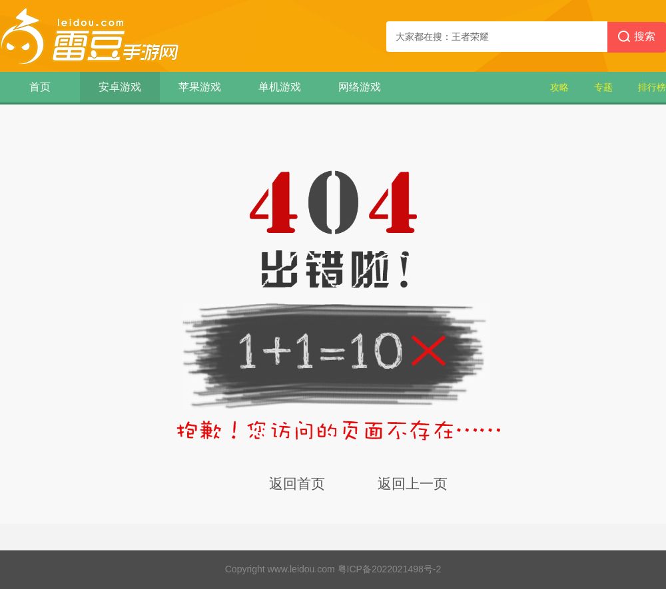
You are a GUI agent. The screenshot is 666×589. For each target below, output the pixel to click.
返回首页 (297, 483)
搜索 (636, 37)
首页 (40, 87)
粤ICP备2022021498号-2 (390, 569)
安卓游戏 (120, 87)
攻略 (559, 87)
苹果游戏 (199, 87)
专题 (603, 87)
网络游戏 (359, 87)
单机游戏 (279, 87)
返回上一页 (413, 483)
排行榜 (652, 87)
